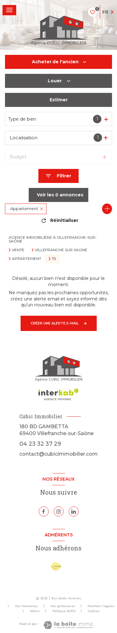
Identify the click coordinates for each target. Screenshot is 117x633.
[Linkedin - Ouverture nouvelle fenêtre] (74, 511)
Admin (35, 610)
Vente (18, 250)
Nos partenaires (63, 605)
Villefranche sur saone (61, 250)
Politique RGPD (64, 610)
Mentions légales (101, 605)
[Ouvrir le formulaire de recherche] (58, 176)
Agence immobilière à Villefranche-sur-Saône (53, 239)
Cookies (94, 611)
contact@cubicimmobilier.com (58, 454)
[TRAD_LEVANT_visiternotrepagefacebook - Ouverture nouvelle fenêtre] (44, 511)
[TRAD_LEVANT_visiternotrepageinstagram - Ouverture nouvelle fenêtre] (59, 511)
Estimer (59, 100)
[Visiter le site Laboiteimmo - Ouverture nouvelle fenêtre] (68, 625)
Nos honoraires (26, 605)
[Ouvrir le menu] (9, 10)
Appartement (26, 259)
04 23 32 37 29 (40, 443)
